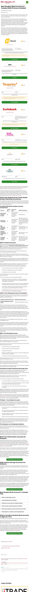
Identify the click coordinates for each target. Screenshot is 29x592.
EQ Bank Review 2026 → (6, 547)
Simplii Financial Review (10, 135)
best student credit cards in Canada (14, 195)
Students (10, 541)
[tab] (14, 497)
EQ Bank (15, 33)
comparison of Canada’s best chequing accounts (12, 188)
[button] (14, 459)
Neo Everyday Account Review (10, 66)
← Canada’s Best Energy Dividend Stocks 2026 (10, 546)
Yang (7, 12)
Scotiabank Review (10, 112)
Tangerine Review (9, 87)
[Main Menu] (27, 2)
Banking (6, 541)
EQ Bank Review (10, 44)
